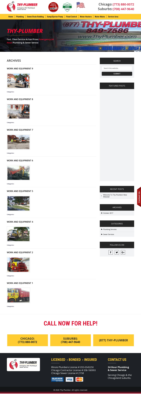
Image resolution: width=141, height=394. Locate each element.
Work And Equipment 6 (22, 160)
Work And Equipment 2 (22, 252)
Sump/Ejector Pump (55, 16)
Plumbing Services (110, 229)
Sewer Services (108, 234)
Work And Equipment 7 (22, 129)
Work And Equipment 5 (22, 191)
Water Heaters (86, 16)
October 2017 (108, 213)
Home (10, 16)
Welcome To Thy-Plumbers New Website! (115, 196)
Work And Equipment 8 (22, 99)
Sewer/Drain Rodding (35, 16)
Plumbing (20, 16)
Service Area (113, 16)
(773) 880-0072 (122, 4)
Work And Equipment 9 (22, 68)
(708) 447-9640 (122, 9)
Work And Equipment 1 (22, 283)
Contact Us (139, 197)
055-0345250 (87, 367)
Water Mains (100, 16)
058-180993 (90, 370)
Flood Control (71, 16)
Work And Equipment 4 (22, 222)
